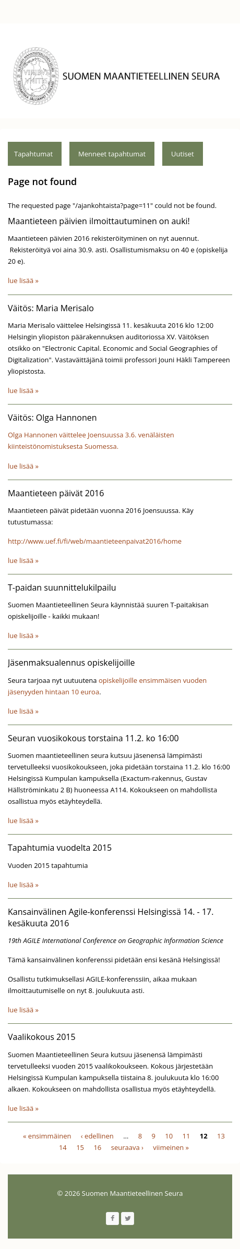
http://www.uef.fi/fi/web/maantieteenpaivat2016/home (95, 541)
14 (63, 1147)
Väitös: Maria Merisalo (51, 308)
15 (80, 1147)
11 (186, 1136)
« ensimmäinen (47, 1136)
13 (221, 1136)
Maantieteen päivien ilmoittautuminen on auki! (99, 221)
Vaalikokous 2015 (42, 1037)
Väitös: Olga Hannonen (52, 417)
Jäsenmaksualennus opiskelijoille (71, 662)
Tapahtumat (33, 153)
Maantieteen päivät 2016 (56, 493)
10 (169, 1136)
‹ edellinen (97, 1136)
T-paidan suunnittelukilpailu (62, 587)
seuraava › (127, 1147)
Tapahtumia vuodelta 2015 (60, 847)
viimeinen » (171, 1147)
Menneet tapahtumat (112, 153)
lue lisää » (23, 280)
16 (97, 1147)
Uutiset (182, 153)
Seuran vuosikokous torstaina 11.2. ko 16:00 (93, 738)
